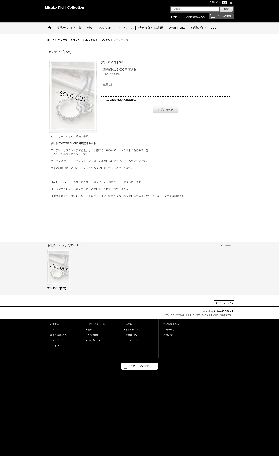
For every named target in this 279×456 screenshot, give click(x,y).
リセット (228, 245)
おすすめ (54, 324)
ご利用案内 (168, 329)
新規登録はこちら (196, 16)
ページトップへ (226, 303)
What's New (131, 335)
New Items (93, 335)
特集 (90, 329)
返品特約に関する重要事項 (121, 100)
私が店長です (132, 329)
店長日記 (130, 324)
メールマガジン (133, 340)
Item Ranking (94, 340)
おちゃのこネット (224, 311)
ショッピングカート (59, 340)
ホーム (53, 329)
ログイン (177, 16)
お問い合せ (168, 335)
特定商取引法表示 (171, 324)
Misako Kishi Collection (64, 7)
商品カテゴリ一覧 (96, 324)
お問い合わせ (165, 109)
